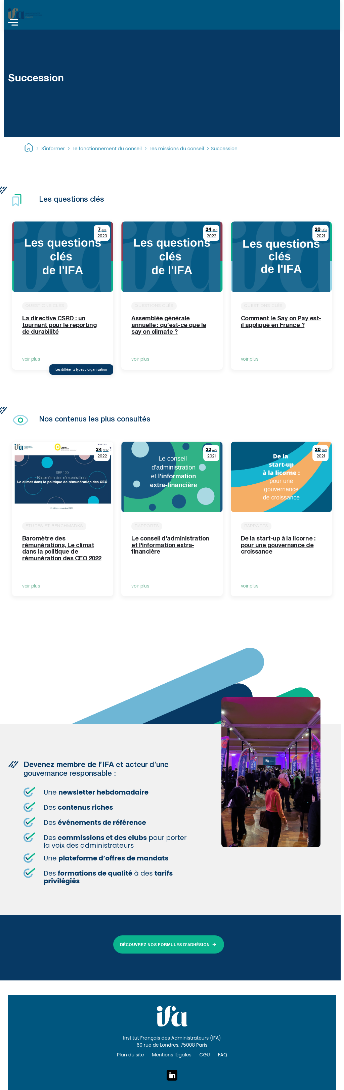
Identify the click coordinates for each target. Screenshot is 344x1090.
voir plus (31, 359)
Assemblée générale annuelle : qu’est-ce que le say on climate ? (168, 325)
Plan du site (130, 1054)
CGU (205, 1054)
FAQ (222, 1054)
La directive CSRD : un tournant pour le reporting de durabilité (59, 325)
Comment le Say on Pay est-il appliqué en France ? (281, 322)
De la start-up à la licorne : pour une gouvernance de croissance (278, 546)
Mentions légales (171, 1054)
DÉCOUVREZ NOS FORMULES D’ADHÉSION (165, 945)
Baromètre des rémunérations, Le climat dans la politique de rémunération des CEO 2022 (61, 549)
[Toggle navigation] (13, 23)
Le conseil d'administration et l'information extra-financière (170, 546)
